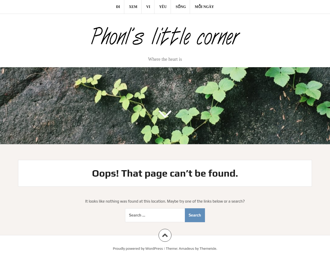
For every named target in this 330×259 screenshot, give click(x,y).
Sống (181, 7)
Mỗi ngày (204, 7)
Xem (133, 7)
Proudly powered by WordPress (138, 248)
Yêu (163, 7)
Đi (118, 7)
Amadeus (186, 248)
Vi (148, 7)
